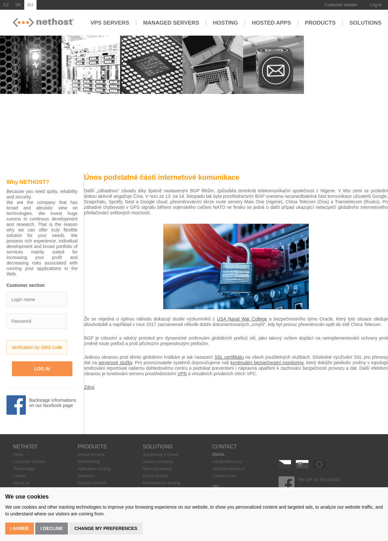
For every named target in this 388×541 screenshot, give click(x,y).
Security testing (157, 468)
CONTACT (224, 446)
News (18, 454)
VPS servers (110, 22)
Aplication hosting (94, 468)
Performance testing (161, 482)
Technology (23, 468)
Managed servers (171, 22)
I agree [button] (19, 528)
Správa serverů (92, 482)
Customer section (340, 4)
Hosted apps (271, 22)
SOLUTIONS (157, 446)
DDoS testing (155, 475)
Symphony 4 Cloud (160, 454)
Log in (376, 4)
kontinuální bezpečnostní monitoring (267, 362)
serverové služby (115, 362)
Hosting (225, 22)
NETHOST (25, 446)
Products (320, 22)
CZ (6, 4)
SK (18, 4)
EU (30, 4)
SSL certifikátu (229, 357)
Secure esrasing (158, 461)
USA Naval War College (242, 318)
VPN (182, 373)
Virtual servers (91, 454)
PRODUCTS (92, 446)
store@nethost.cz (228, 468)
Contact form (224, 475)
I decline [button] (51, 528)
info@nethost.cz (227, 461)
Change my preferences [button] (105, 528)
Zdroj (89, 387)
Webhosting (89, 461)
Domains (86, 475)
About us (21, 482)
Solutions (366, 22)
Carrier (19, 475)
